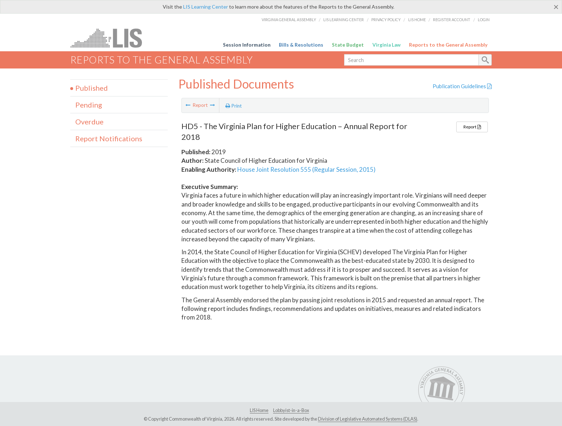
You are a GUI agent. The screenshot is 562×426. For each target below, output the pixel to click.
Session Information (247, 45)
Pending (88, 104)
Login (484, 19)
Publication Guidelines (462, 86)
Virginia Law (386, 45)
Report (472, 126)
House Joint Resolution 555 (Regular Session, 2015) (306, 169)
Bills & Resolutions (301, 45)
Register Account (451, 19)
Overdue (89, 121)
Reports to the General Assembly (448, 45)
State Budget (348, 45)
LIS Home (417, 19)
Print (233, 106)
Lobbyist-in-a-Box (291, 410)
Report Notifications (108, 138)
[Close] (556, 6)
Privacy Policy (386, 19)
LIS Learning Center (205, 7)
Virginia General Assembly (289, 19)
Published (91, 88)
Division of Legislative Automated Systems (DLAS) (367, 419)
